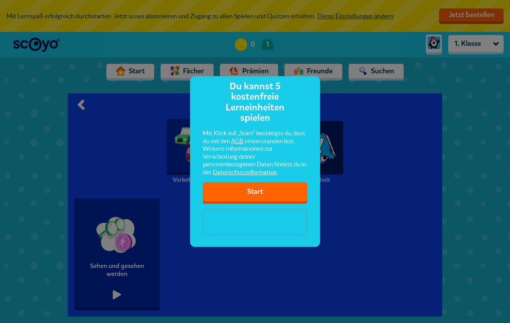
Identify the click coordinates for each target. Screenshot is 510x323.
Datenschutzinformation (245, 172)
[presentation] (255, 222)
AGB (237, 141)
